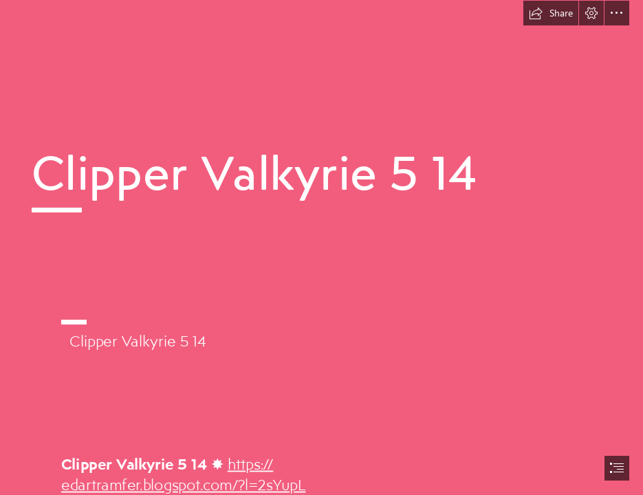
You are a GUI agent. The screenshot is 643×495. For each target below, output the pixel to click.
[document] (321, 247)
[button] (550, 13)
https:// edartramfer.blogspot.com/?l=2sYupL (183, 473)
